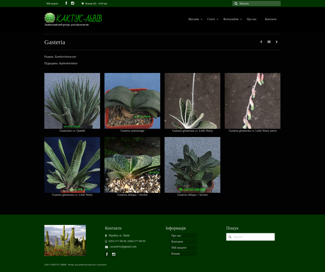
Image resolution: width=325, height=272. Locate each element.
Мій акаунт (52, 3)
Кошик (175, 253)
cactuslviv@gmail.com (121, 246)
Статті (211, 19)
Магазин (193, 19)
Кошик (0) (94, 3)
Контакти (270, 19)
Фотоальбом (230, 19)
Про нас (252, 19)
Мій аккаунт (179, 247)
